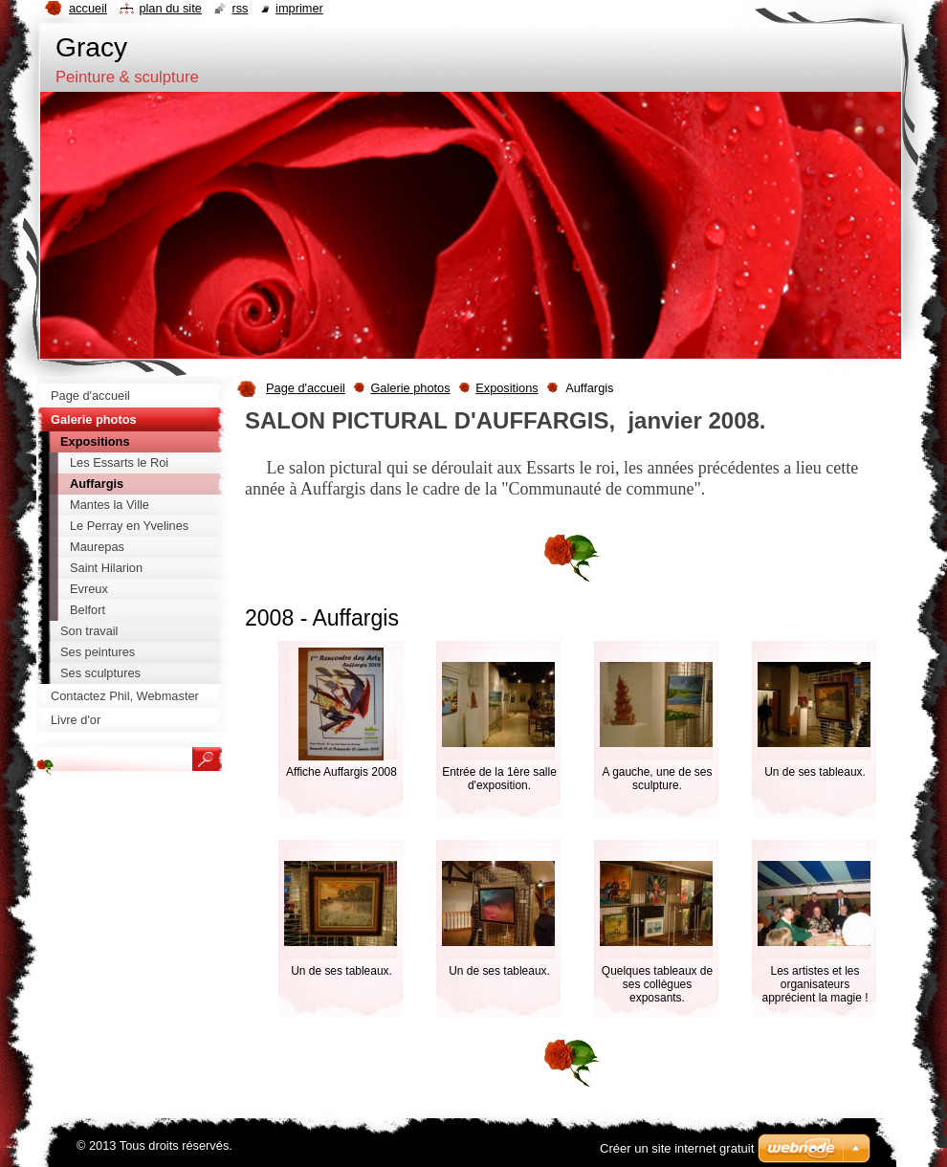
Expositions (506, 388)
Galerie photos (410, 388)
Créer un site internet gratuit (677, 1148)
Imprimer (299, 8)
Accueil (88, 8)
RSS (239, 8)
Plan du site (170, 8)
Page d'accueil (305, 388)
